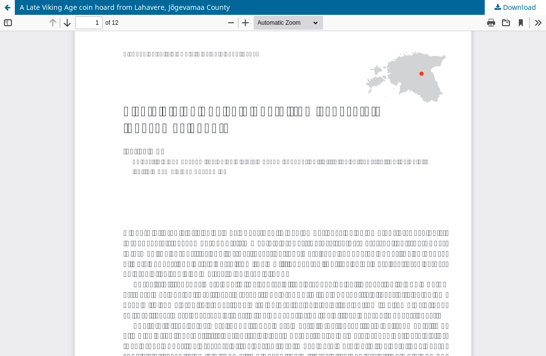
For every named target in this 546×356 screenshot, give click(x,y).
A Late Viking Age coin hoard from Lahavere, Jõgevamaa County (125, 7)
